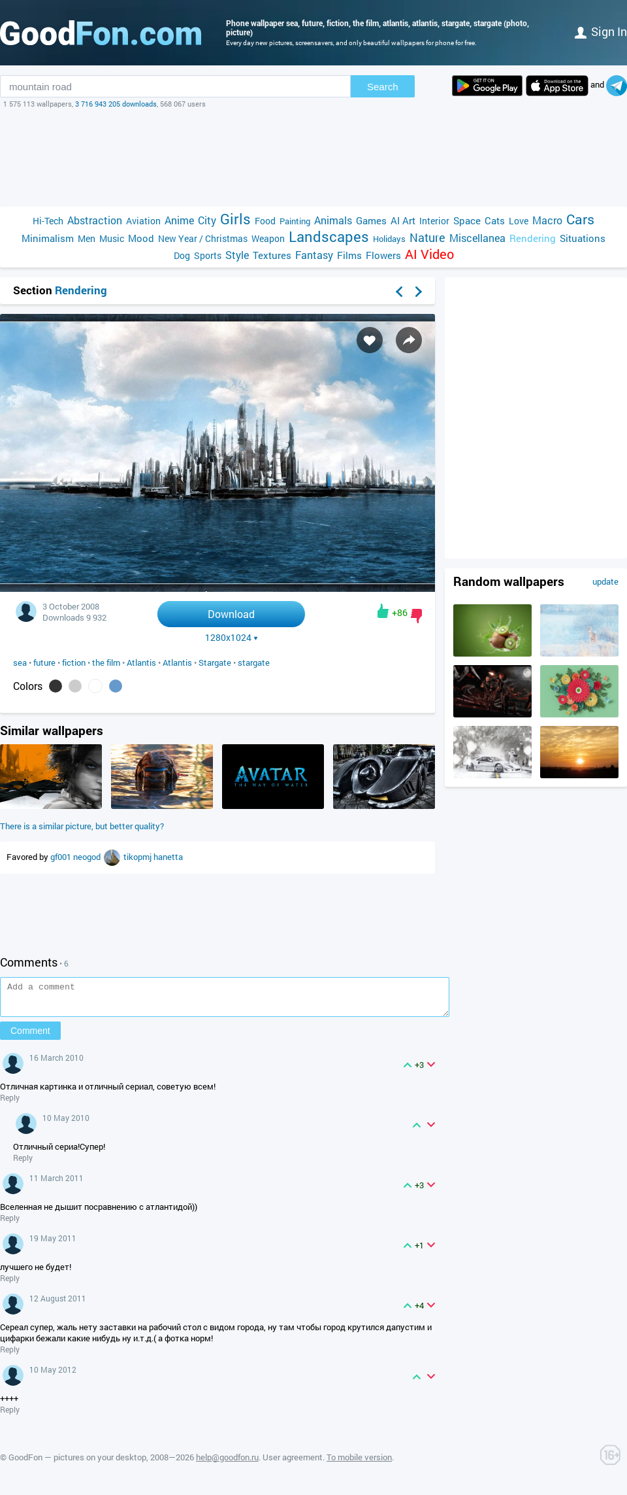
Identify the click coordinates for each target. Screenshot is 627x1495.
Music (111, 238)
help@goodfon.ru (227, 1463)
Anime (179, 220)
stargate (254, 662)
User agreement (293, 1463)
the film (106, 662)
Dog (182, 255)
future (44, 662)
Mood (141, 238)
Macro (547, 220)
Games (371, 220)
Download (231, 614)
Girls (235, 218)
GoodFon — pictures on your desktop (77, 1463)
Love (518, 221)
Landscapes (329, 236)
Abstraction (94, 220)
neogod (88, 857)
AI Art (403, 220)
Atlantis (141, 662)
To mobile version (359, 1463)
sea (20, 662)
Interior (434, 221)
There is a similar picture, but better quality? (82, 826)
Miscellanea (477, 238)
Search (382, 86)
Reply (10, 1103)
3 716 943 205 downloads (116, 104)
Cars (580, 219)
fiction (74, 662)
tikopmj (138, 857)
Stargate (215, 662)
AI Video (429, 254)
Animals (333, 220)
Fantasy (314, 255)
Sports (207, 255)
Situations (582, 238)
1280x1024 (231, 637)
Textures (272, 255)
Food (265, 221)
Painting (295, 221)
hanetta (168, 857)
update (605, 581)
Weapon (268, 238)
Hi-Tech (48, 221)
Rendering (532, 238)
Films (349, 255)
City (207, 220)
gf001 (61, 857)
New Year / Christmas (203, 238)
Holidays (389, 239)
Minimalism (48, 238)
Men (86, 238)
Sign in (601, 31)
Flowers (383, 255)
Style (237, 255)
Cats (495, 220)
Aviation (143, 221)
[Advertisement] (313, 157)
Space (467, 220)
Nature (427, 237)
